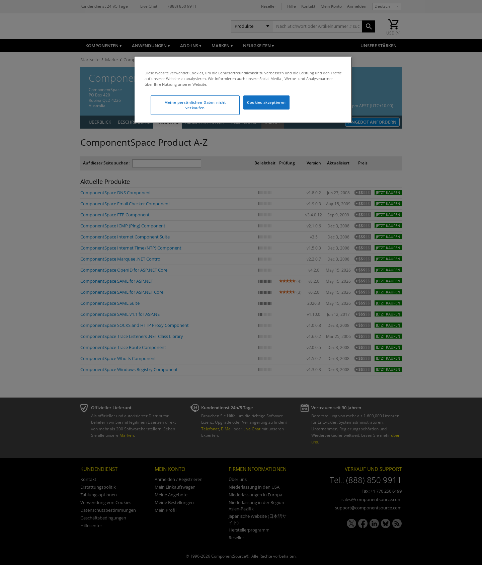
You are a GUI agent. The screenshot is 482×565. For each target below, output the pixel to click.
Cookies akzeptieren (266, 102)
